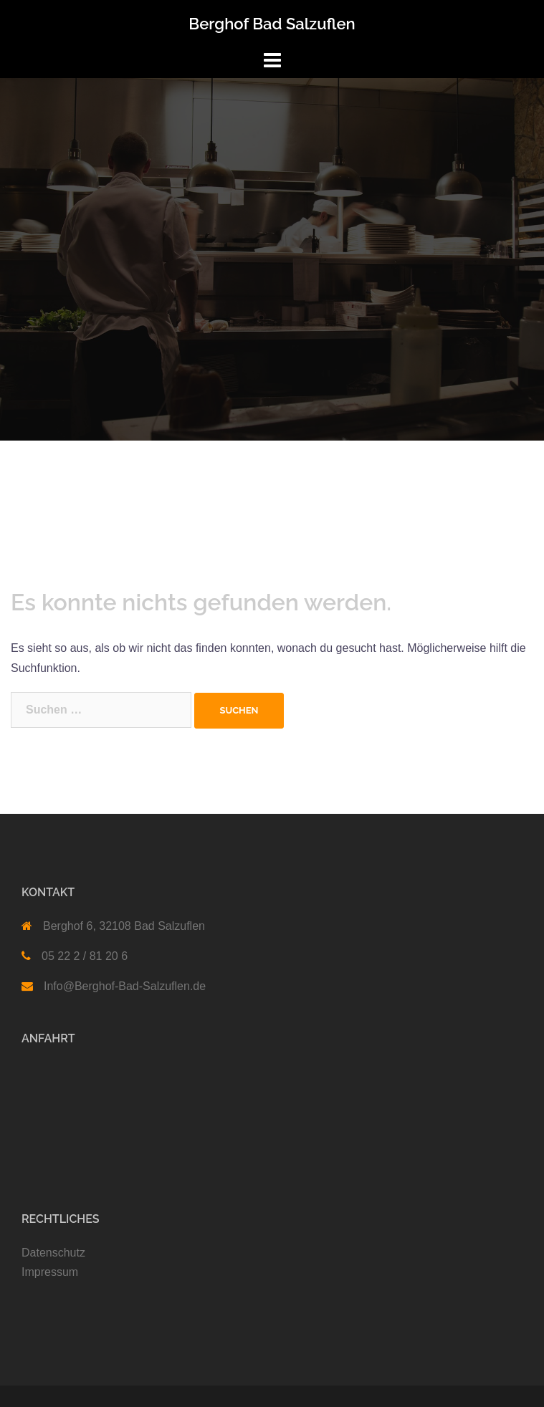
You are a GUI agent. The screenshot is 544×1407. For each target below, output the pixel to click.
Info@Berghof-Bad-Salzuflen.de (125, 986)
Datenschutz (53, 1253)
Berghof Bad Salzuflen (272, 23)
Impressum (50, 1272)
